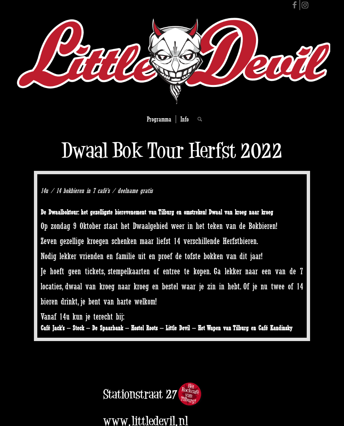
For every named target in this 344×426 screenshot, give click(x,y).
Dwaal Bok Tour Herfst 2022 (172, 150)
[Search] (197, 119)
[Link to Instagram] (305, 5)
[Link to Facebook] (295, 5)
